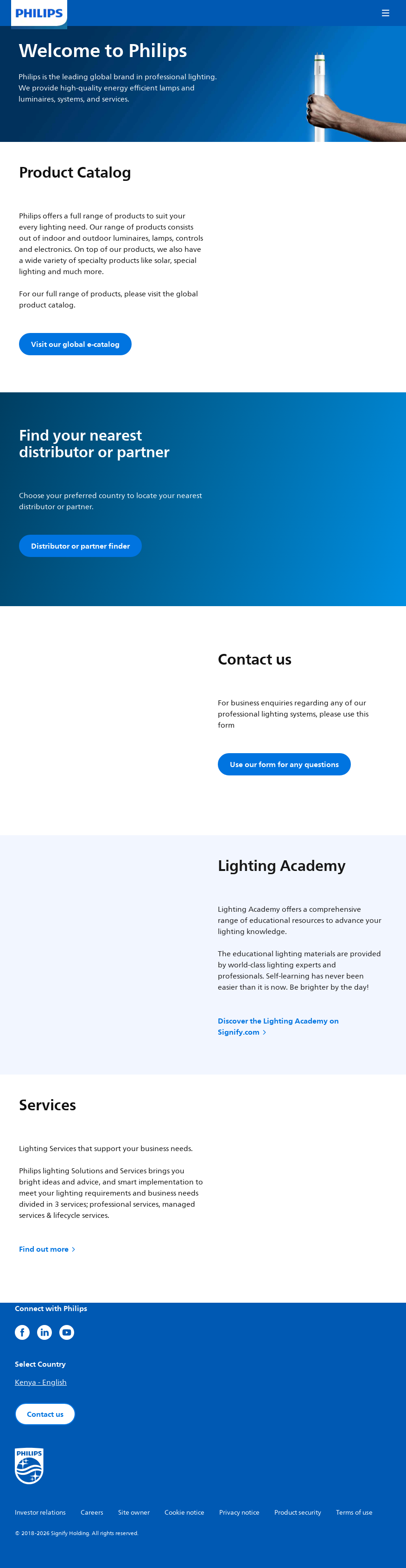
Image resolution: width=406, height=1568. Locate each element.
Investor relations (40, 1512)
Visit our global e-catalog (75, 344)
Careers (92, 1512)
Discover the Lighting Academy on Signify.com (278, 1026)
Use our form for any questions (284, 764)
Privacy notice (239, 1512)
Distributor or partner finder (80, 545)
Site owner (134, 1512)
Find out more (48, 1248)
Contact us (45, 1414)
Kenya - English (41, 1382)
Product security (297, 1512)
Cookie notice (184, 1512)
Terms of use (354, 1512)
